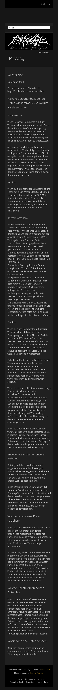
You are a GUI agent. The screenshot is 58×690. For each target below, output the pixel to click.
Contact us (30, 682)
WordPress (45, 669)
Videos (40, 679)
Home (41, 52)
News (39, 682)
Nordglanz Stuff (16, 682)
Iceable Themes (36, 673)
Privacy (47, 682)
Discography (30, 679)
